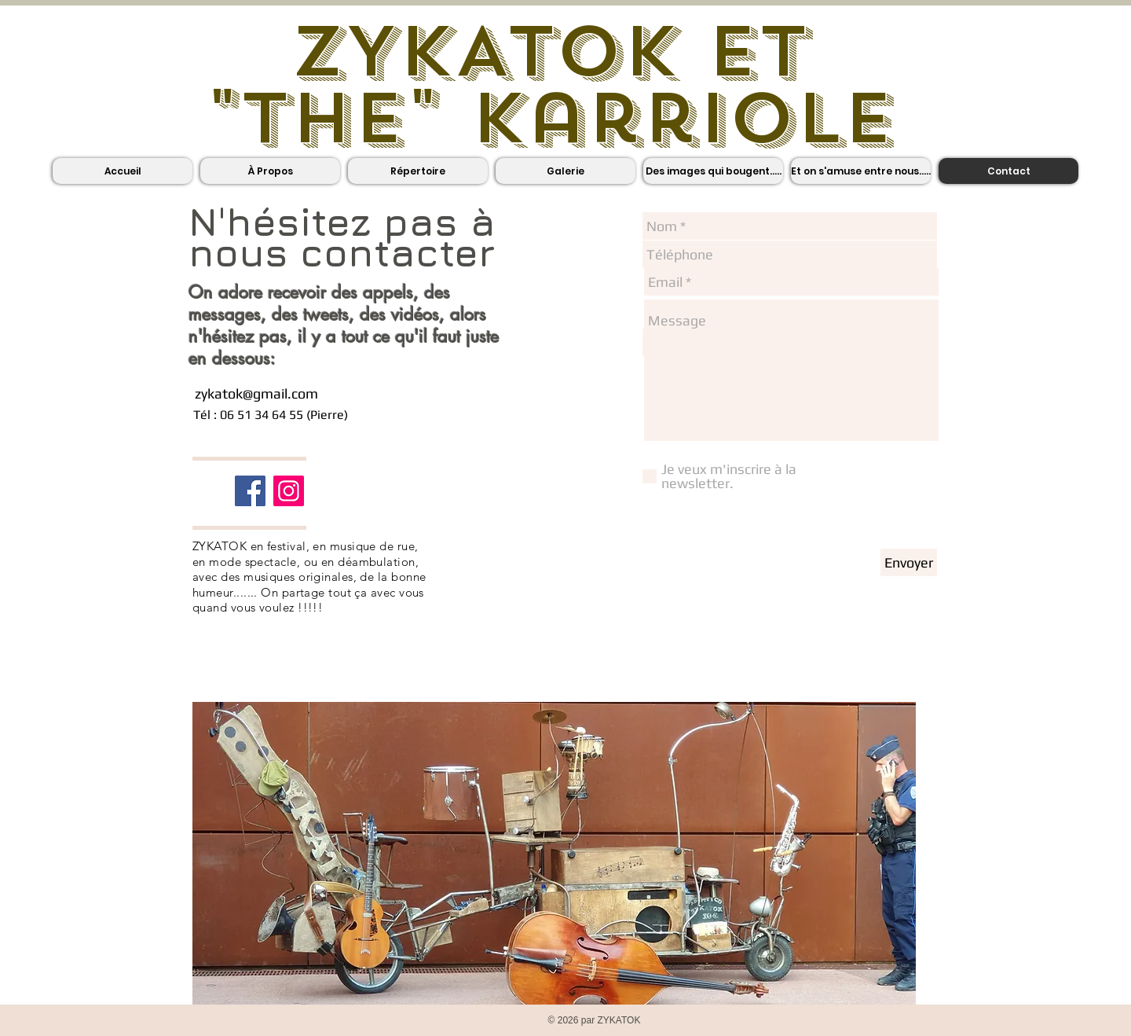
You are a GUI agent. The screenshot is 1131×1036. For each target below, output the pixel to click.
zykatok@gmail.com (256, 393)
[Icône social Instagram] (288, 491)
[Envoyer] (908, 562)
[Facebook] (250, 491)
